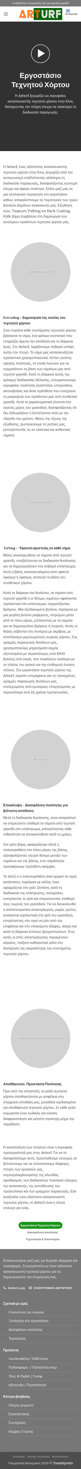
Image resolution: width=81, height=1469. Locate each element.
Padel (25, 1376)
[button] (5, 14)
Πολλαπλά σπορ (45, 1367)
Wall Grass (40, 1359)
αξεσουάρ (16, 1385)
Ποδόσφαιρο (19, 1367)
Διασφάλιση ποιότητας (42, 1232)
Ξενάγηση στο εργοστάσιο (28, 1321)
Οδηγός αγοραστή (21, 1405)
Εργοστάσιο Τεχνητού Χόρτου (40, 1225)
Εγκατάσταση (19, 1414)
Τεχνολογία (17, 1338)
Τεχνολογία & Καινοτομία (43, 1239)
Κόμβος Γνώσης (21, 1431)
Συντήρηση (17, 1422)
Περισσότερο (36, 1385)
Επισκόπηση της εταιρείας (26, 1312)
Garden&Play (19, 1359)
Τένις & (14, 1376)
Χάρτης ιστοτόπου (38, 1456)
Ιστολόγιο (19, 1456)
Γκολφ (38, 1376)
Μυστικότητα (60, 1456)
